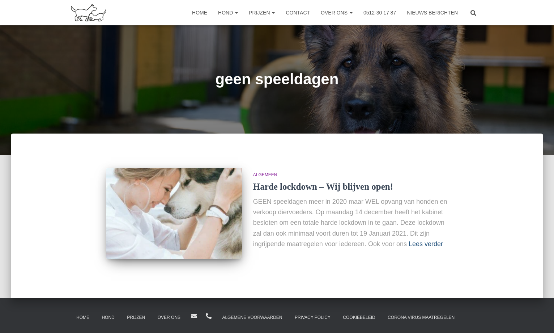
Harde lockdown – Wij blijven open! (323, 186)
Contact (298, 13)
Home (199, 13)
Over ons (337, 13)
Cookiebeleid (359, 317)
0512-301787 (208, 316)
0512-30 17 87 (379, 13)
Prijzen (262, 13)
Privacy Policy (313, 317)
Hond (228, 13)
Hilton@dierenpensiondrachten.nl (194, 316)
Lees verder (426, 244)
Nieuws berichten (432, 13)
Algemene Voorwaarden (252, 317)
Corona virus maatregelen (421, 317)
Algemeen (265, 174)
